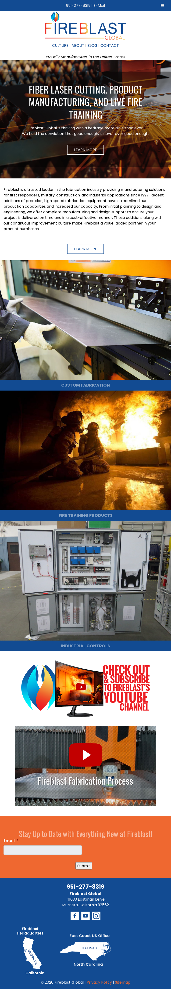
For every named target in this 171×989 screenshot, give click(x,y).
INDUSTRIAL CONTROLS (85, 646)
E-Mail (99, 5)
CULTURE (60, 45)
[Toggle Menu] (162, 5)
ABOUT (77, 45)
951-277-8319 (78, 5)
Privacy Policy (99, 982)
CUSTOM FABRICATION (85, 385)
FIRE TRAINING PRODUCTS (86, 515)
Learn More (85, 149)
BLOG (92, 45)
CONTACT (109, 45)
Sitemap (122, 982)
